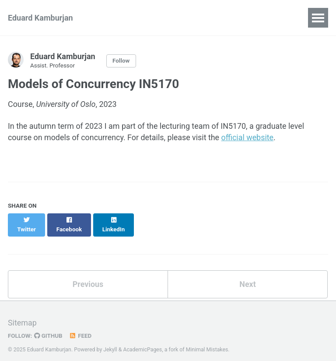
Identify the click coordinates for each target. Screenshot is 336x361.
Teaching (240, 17)
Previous (88, 275)
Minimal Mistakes (207, 341)
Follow (121, 60)
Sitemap (22, 315)
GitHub (49, 327)
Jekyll (110, 341)
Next (247, 275)
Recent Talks (186, 17)
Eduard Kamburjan (40, 17)
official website (249, 137)
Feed (81, 327)
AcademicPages (142, 341)
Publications (126, 17)
